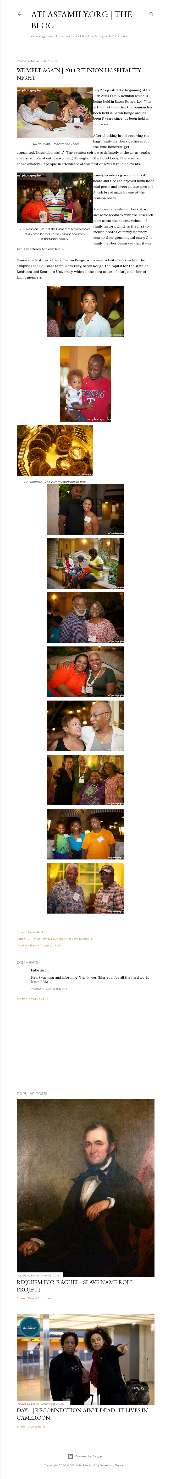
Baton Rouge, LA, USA (45, 945)
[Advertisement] (85, 1046)
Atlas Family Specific (78, 938)
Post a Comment (30, 999)
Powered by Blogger (86, 1456)
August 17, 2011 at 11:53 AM (49, 988)
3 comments (37, 1426)
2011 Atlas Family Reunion (45, 938)
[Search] (151, 13)
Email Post (35, 932)
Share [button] (21, 932)
